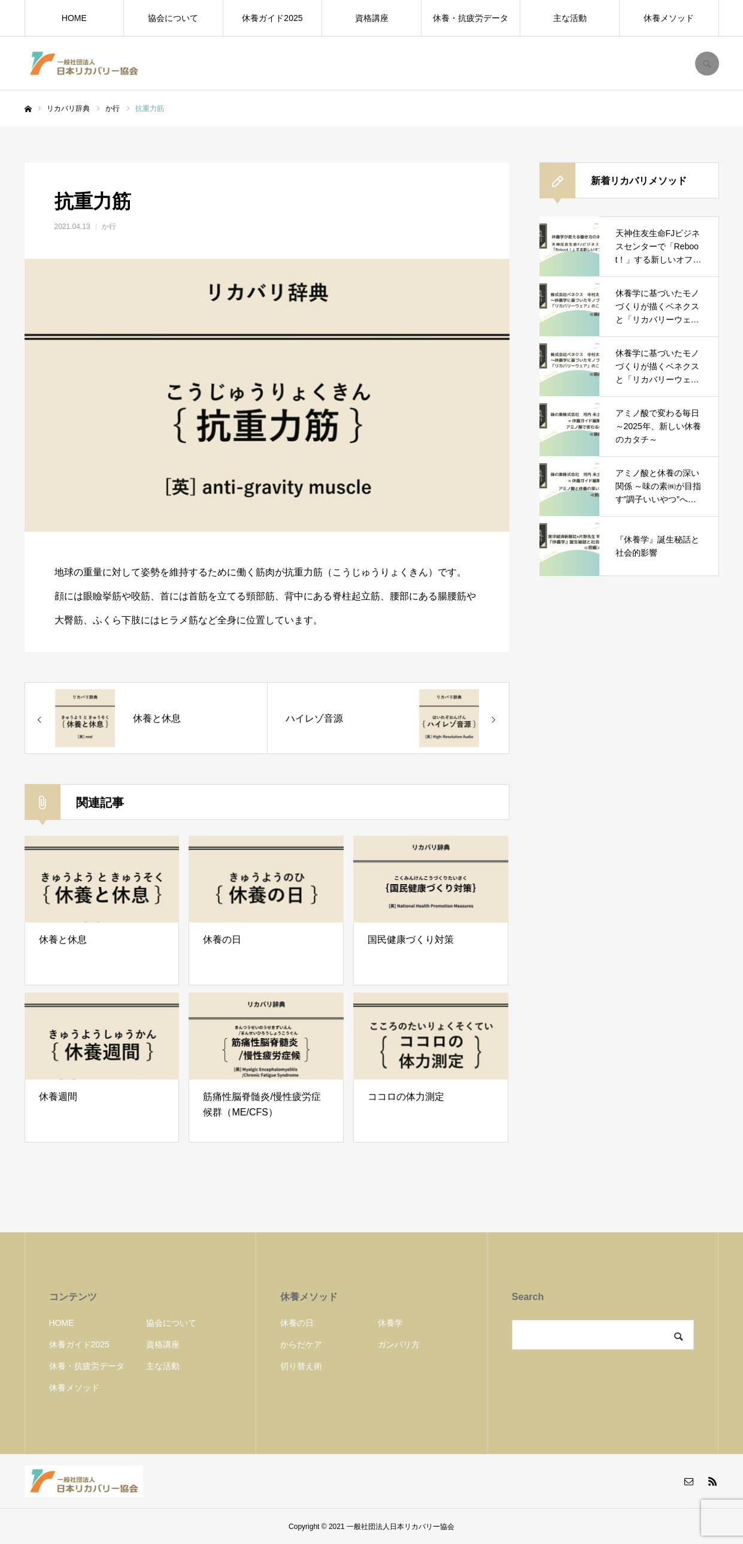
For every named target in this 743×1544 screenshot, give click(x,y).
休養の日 (297, 1323)
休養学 (390, 1323)
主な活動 (570, 18)
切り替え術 (301, 1366)
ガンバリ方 (399, 1344)
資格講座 (372, 18)
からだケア (301, 1344)
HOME (74, 18)
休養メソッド (669, 18)
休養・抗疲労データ (470, 18)
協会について (173, 18)
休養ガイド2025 (272, 18)
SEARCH (707, 64)
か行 (109, 226)
